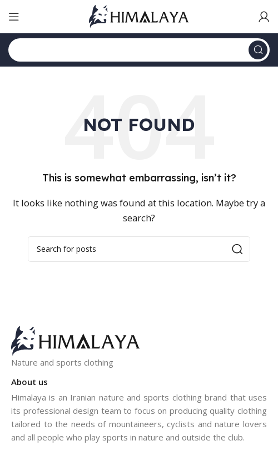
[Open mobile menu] (14, 17)
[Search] (139, 50)
